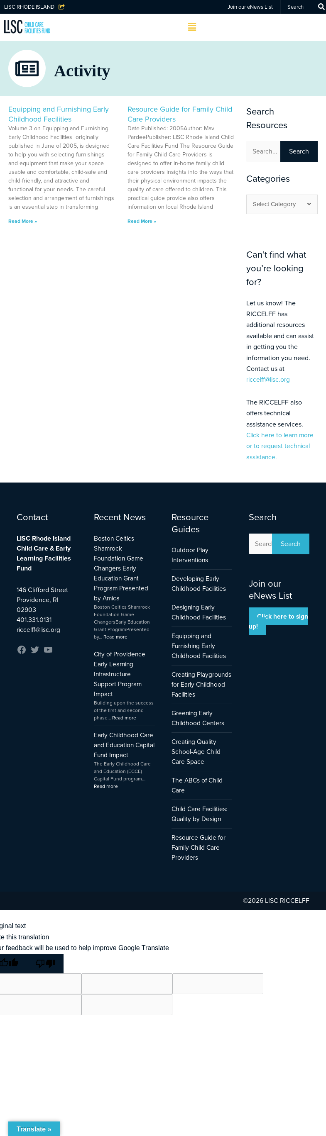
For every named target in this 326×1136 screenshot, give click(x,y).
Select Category (282, 204)
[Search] (321, 7)
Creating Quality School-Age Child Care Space (197, 762)
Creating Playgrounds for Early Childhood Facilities (195, 689)
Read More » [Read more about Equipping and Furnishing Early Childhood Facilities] (22, 221)
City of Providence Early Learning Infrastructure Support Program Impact (120, 674)
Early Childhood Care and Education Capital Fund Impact (123, 745)
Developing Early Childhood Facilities (200, 584)
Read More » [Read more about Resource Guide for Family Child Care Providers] (141, 221)
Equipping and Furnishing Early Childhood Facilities (58, 114)
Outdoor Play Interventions (191, 555)
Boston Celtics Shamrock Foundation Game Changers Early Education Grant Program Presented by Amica (121, 568)
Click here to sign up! (279, 622)
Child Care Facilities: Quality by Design (201, 824)
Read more (115, 637)
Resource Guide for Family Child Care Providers (179, 114)
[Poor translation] (45, 973)
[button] (192, 27)
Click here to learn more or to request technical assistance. (281, 446)
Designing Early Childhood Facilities (200, 612)
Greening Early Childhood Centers (199, 728)
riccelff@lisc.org (269, 380)
